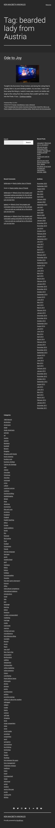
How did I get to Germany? (12, 581)
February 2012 (41, 400)
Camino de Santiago (10, 464)
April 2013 (40, 366)
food (5, 541)
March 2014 (41, 339)
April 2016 (40, 276)
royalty (6, 707)
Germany (6, 554)
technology (7, 750)
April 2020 (40, 212)
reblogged (7, 702)
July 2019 (40, 228)
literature (6, 612)
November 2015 (42, 289)
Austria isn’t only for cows (43, 157)
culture (6, 485)
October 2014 (41, 321)
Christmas (7, 475)
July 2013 (40, 358)
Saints (6, 710)
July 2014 (40, 329)
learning (6, 607)
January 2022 (41, 202)
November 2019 (42, 226)
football (6, 544)
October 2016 (41, 260)
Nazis (5, 647)
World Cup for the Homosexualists (41, 109)
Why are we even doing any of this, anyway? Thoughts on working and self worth (43, 150)
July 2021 (40, 207)
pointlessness (8, 692)
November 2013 (42, 350)
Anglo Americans (9, 430)
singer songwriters (9, 723)
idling (5, 586)
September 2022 (42, 186)
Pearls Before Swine (10, 678)
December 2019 (42, 223)
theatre (6, 755)
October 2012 (41, 379)
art (5, 435)
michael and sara (9, 631)
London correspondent (11, 615)
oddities (6, 660)
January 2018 (41, 236)
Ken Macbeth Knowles (15, 4)
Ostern (6, 673)
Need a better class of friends (22, 183)
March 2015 (41, 308)
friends (6, 549)
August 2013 (41, 355)
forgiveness (7, 546)
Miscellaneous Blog (10, 636)
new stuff (7, 649)
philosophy (7, 681)
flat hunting (7, 538)
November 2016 (42, 257)
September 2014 (42, 323)
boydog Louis (8, 459)
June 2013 (40, 360)
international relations (10, 591)
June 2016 (40, 271)
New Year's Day (8, 652)
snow (5, 728)
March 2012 (41, 397)
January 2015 (41, 313)
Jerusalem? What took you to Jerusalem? (44, 144)
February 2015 (41, 310)
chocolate (7, 472)
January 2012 (41, 403)
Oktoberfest (7, 662)
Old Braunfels (8, 665)
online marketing (9, 668)
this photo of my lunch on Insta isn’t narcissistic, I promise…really (44, 169)
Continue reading (25, 96)
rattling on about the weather (13, 699)
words (6, 792)
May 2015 (40, 302)
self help (6, 715)
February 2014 (41, 342)
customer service (9, 488)
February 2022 (41, 199)
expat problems (8, 528)
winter (6, 784)
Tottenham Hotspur (10, 765)
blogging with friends (10, 454)
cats (5, 467)
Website (48, 5)
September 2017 (42, 239)
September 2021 (42, 204)
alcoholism (7, 422)
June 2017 (40, 244)
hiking (6, 567)
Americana (7, 425)
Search (6, 139)
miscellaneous (21, 105)
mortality (6, 639)
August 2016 (41, 265)
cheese (6, 470)
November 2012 (42, 376)
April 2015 (40, 305)
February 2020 (41, 218)
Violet (5, 779)
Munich (6, 641)
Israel (5, 596)
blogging (6, 451)
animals (6, 433)
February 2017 (41, 255)
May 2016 (40, 273)
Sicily (5, 721)
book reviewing (8, 456)
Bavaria (6, 448)
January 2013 (41, 371)
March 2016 (41, 278)
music (27, 105)
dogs (5, 501)
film (5, 533)
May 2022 (40, 194)
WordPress (19, 820)
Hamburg (7, 565)
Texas (5, 752)
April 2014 (40, 337)
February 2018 (41, 234)
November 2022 (42, 183)
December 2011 (42, 405)
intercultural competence (11, 588)
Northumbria (8, 657)
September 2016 (42, 263)
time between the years (11, 760)
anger (5, 427)
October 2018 (41, 231)
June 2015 (40, 300)
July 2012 (40, 387)
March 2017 (41, 252)
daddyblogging (8, 496)
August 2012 (41, 384)
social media (8, 731)
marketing (7, 618)
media (6, 623)
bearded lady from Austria (15, 107)
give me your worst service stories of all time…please (43, 162)
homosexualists (9, 575)
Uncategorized (8, 776)
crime (5, 483)
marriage (6, 620)
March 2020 (41, 215)
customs (6, 491)
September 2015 (42, 294)
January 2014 (41, 344)
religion (6, 705)
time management (9, 763)
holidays (6, 573)
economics (7, 507)
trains (5, 771)
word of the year (9, 789)
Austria (6, 438)
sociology (7, 734)
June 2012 (40, 389)
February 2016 (41, 281)
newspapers (7, 655)
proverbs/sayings (9, 697)
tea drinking (7, 747)
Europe (14, 105)
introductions (8, 594)
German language (9, 552)
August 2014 (41, 326)
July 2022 (40, 191)
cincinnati (7, 480)
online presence (9, 670)
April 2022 (40, 197)
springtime (7, 742)
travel (5, 773)
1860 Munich (8, 419)
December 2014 (42, 315)
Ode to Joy (13, 58)
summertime (8, 744)
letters (6, 610)
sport (5, 739)
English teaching (9, 520)
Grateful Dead (8, 559)
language (7, 604)
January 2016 (41, 284)
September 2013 (42, 352)
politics (6, 694)
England (6, 517)
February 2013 (41, 368)
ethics (6, 522)
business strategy (9, 462)
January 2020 (41, 220)
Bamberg (6, 443)
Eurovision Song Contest (29, 107)
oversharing (7, 676)
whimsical (32, 105)
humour (6, 583)
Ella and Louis (8, 509)
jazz (5, 602)
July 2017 (40, 241)
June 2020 (40, 210)
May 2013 (40, 363)
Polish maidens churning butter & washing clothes (17, 109)
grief (5, 562)
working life (7, 795)
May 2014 (40, 334)
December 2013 (42, 347)
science (6, 713)
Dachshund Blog (9, 493)
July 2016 (40, 268)
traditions (7, 768)
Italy (5, 599)
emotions (7, 512)
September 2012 (42, 381)
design (6, 499)
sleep (5, 726)
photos (6, 684)
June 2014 (40, 331)
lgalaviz (6, 204)
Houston (6, 578)
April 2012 (40, 395)
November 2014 (42, 318)
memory (6, 628)
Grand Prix (40, 107)
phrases (6, 686)
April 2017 (40, 249)
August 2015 (41, 297)
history (6, 570)
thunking (6, 758)
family (6, 530)
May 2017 (40, 247)
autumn (6, 441)
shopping (7, 718)
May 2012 (40, 392)
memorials (7, 625)
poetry (6, 689)
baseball (6, 446)
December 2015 (42, 286)
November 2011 (42, 408)
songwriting (7, 736)
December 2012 (42, 374)
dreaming (7, 504)
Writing (6, 797)
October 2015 (41, 292)
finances (6, 536)
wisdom (6, 787)
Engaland (7, 515)
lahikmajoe (7, 183)
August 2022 (41, 189)
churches (6, 478)
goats (5, 557)
